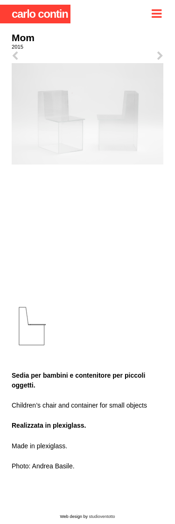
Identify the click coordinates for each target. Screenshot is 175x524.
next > (126, 56)
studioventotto (102, 516)
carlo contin (40, 13)
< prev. (50, 56)
